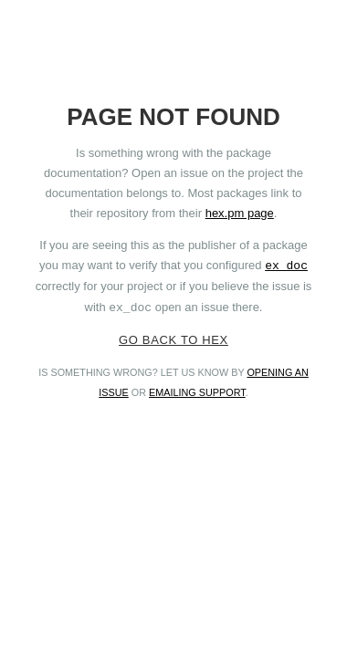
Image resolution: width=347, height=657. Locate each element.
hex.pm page (239, 213)
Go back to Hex (173, 340)
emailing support (197, 392)
